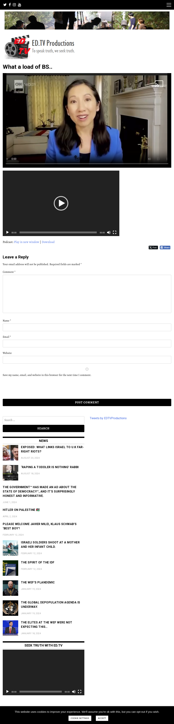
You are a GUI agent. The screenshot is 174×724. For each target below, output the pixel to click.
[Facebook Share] (165, 247)
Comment (9, 272)
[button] (61, 203)
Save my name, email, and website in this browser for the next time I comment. (47, 375)
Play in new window (26, 242)
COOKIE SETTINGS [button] (80, 718)
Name (7, 320)
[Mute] (109, 232)
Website (7, 353)
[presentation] (28, 388)
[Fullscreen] (114, 232)
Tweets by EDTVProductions (108, 418)
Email (7, 337)
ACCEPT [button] (102, 718)
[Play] (7, 232)
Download (48, 242)
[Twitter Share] (153, 247)
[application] (61, 203)
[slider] (58, 232)
